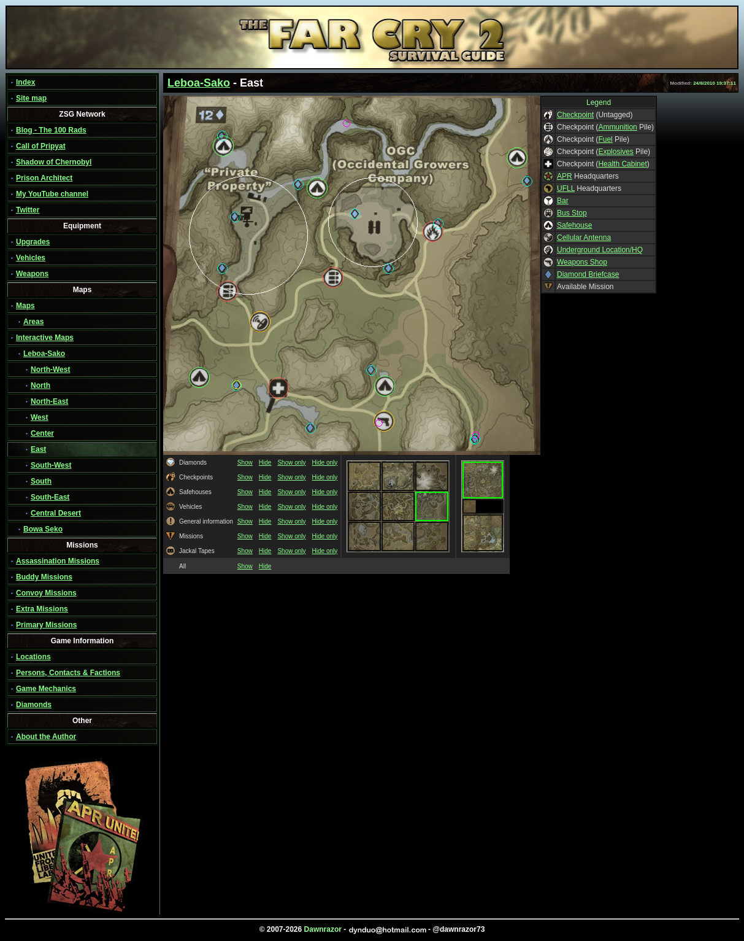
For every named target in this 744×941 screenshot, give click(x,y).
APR (564, 176)
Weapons (32, 273)
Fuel (605, 139)
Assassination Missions (57, 561)
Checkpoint (575, 114)
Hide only (325, 462)
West (39, 417)
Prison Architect (44, 178)
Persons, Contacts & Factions (68, 672)
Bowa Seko (43, 529)
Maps (25, 305)
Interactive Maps (45, 337)
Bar (563, 200)
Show (245, 462)
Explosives (615, 151)
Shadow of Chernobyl (53, 162)
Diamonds (34, 704)
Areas (33, 321)
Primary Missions (46, 625)
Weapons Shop (582, 262)
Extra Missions (42, 609)
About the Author (46, 736)
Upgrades (33, 242)
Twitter (27, 210)
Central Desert (56, 513)
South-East (50, 497)
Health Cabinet (622, 164)
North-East (49, 401)
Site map (31, 98)
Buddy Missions (44, 577)
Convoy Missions (46, 593)
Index (25, 82)
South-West (51, 465)
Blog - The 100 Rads (51, 130)
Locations (33, 657)
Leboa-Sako (44, 353)
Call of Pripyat (41, 146)
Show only (291, 462)
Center (42, 433)
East (38, 449)
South (41, 481)
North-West (50, 369)
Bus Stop (572, 213)
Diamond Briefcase (588, 274)
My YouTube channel (52, 194)
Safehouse (574, 225)
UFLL (566, 188)
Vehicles (30, 258)
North (40, 385)
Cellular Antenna (584, 237)
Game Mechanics (46, 688)
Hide (265, 462)
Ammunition (617, 127)
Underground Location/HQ (600, 250)
